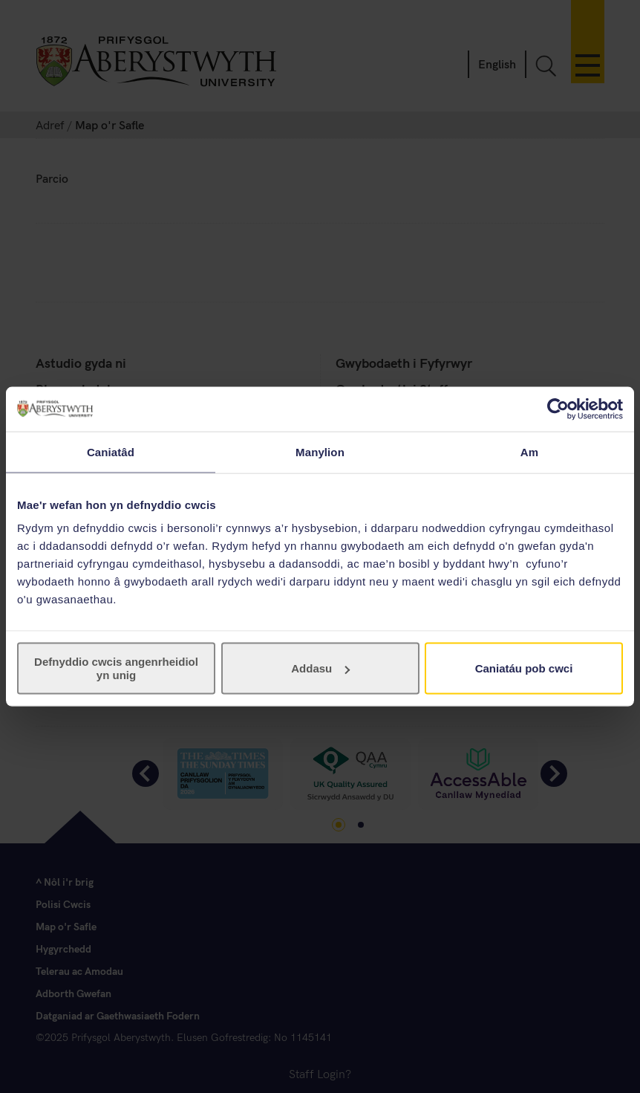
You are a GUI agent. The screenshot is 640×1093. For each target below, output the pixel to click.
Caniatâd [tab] (110, 451)
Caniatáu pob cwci (524, 668)
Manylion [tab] (320, 451)
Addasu (320, 668)
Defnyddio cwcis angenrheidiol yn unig (116, 668)
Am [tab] (529, 451)
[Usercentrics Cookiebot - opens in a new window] (558, 409)
